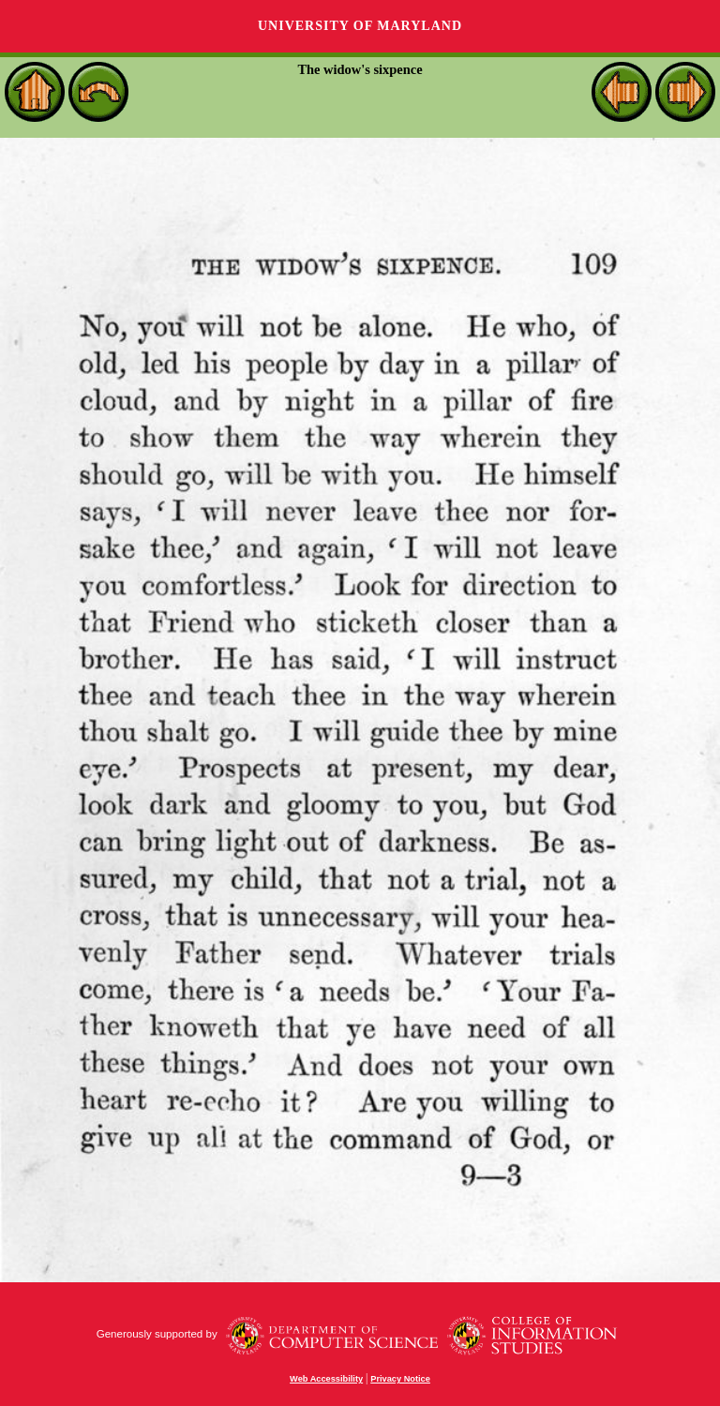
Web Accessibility (326, 1379)
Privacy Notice (400, 1379)
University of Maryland (360, 26)
